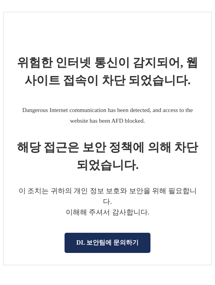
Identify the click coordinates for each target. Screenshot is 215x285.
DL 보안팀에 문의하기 (107, 242)
